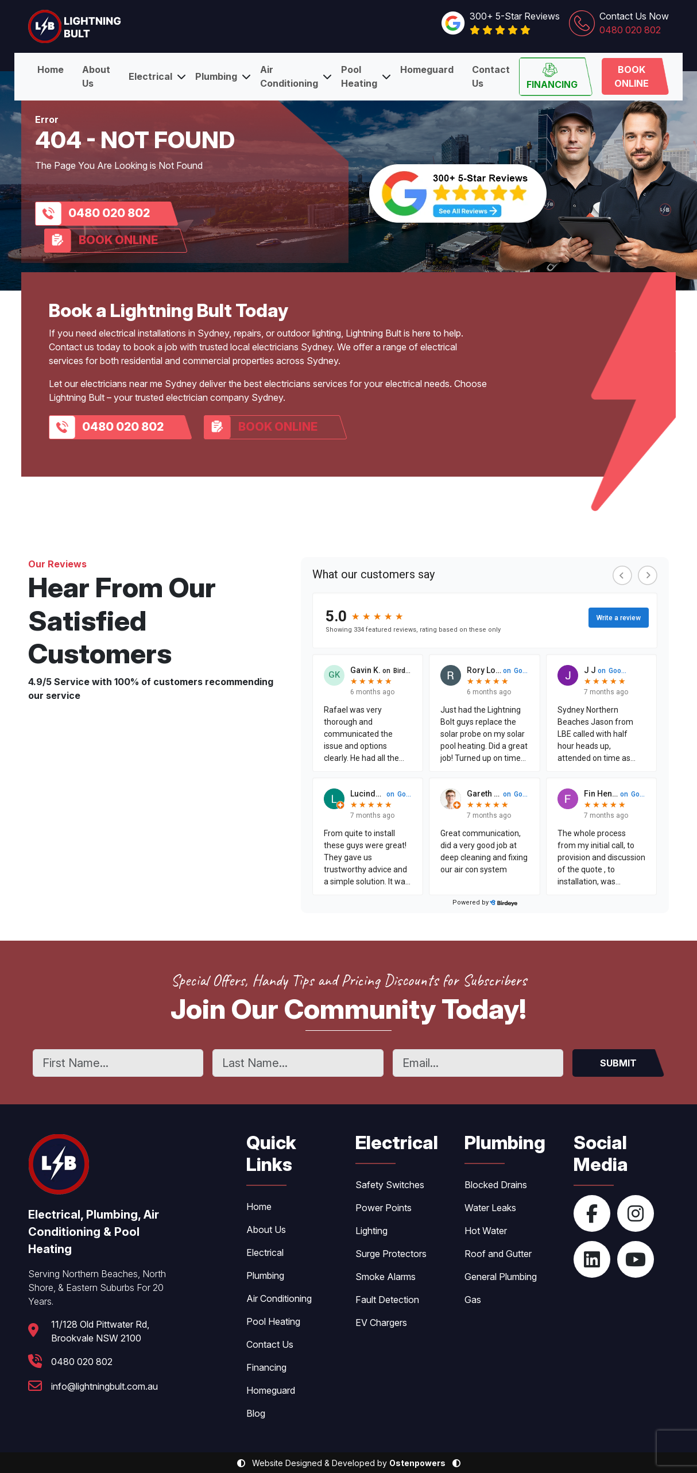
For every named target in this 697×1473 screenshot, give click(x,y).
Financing (552, 76)
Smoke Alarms (385, 1276)
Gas (472, 1299)
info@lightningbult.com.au (104, 1386)
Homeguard (427, 69)
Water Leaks (490, 1207)
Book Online (631, 76)
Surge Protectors (391, 1253)
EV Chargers (381, 1322)
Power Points (383, 1207)
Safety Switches (389, 1184)
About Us (96, 76)
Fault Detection (387, 1299)
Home (50, 69)
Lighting (371, 1230)
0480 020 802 (109, 213)
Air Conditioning (289, 76)
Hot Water (485, 1230)
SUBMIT (618, 1063)
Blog (255, 1413)
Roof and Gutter (498, 1253)
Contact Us (491, 76)
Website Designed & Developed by (348, 1463)
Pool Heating (359, 76)
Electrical (150, 76)
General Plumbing (500, 1276)
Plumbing (216, 76)
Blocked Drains (495, 1184)
